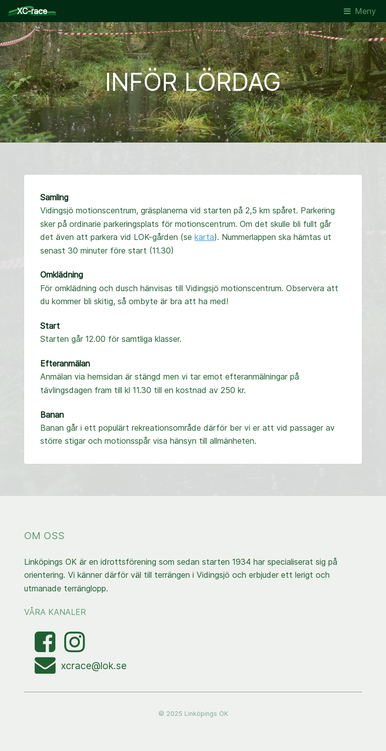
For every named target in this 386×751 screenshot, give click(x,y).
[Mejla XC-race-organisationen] (48, 669)
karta (204, 237)
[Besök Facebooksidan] (46, 648)
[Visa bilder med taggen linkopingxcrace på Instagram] (74, 648)
